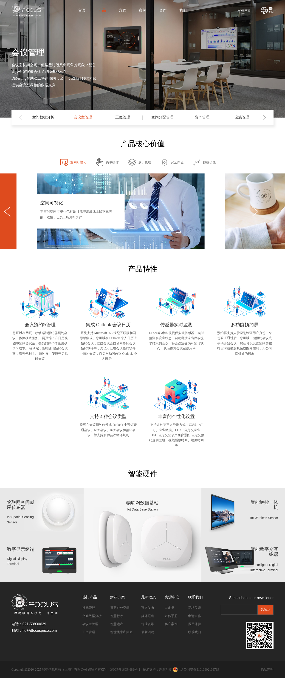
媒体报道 (147, 616)
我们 (183, 10)
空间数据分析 (43, 117)
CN (271, 12)
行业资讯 (147, 624)
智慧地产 (116, 624)
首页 (82, 10)
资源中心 (172, 597)
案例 (142, 10)
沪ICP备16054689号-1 (125, 669)
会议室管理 (83, 117)
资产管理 (202, 117)
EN (271, 8)
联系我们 (195, 597)
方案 (122, 10)
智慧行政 (116, 616)
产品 (102, 10)
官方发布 (147, 607)
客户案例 (171, 624)
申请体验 (244, 10)
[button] (264, 117)
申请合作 (194, 616)
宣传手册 (171, 616)
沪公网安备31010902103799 (199, 669)
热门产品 (89, 597)
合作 (162, 10)
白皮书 (169, 607)
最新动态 (148, 597)
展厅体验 (194, 624)
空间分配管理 (162, 117)
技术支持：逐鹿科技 (157, 669)
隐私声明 (267, 669)
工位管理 (122, 117)
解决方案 (117, 597)
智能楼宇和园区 (121, 632)
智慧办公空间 (120, 607)
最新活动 (147, 632)
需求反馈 (194, 607)
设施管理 (241, 117)
